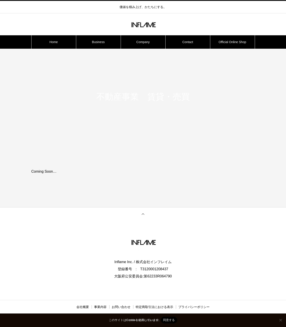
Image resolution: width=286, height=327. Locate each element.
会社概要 (82, 307)
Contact (187, 42)
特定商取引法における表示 (154, 307)
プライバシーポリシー (194, 307)
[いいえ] (280, 320)
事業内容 (100, 307)
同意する (169, 320)
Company (143, 42)
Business (98, 42)
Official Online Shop (232, 42)
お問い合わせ (121, 307)
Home (53, 42)
